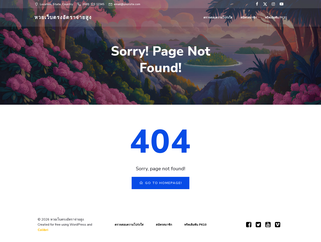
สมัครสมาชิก (249, 17)
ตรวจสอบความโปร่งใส (217, 17)
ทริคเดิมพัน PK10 (276, 17)
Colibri (43, 230)
